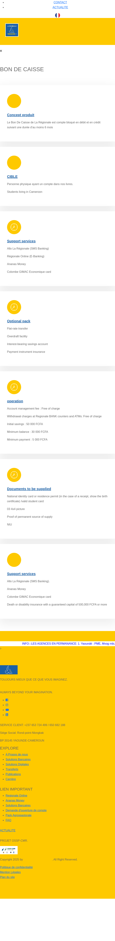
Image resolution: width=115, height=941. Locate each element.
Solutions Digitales (17, 764)
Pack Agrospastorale (19, 815)
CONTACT (60, 2)
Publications (13, 774)
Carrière (11, 779)
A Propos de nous (17, 754)
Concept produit (20, 115)
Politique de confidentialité (16, 867)
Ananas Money (15, 800)
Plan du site (7, 877)
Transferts (12, 769)
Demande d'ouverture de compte (26, 810)
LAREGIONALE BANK (38, 859)
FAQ (8, 820)
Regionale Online (16, 795)
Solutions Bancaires (18, 759)
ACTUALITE (60, 7)
